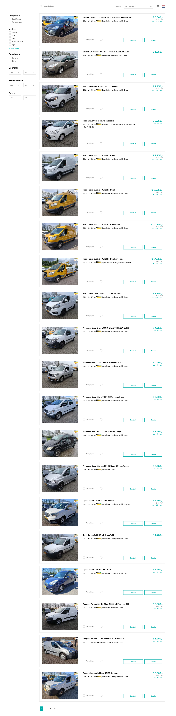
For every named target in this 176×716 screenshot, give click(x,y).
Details (153, 40)
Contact (133, 40)
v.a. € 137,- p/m (157, 91)
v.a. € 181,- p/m (157, 194)
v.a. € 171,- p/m (157, 160)
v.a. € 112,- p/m (157, 22)
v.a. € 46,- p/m (158, 468)
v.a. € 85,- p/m (158, 641)
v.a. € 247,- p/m (157, 263)
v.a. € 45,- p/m (158, 123)
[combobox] (15, 72)
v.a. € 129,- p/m (157, 505)
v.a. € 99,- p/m (158, 572)
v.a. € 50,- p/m (158, 399)
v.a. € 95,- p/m (158, 608)
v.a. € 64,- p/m (158, 365)
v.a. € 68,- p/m (158, 330)
